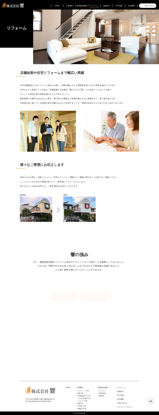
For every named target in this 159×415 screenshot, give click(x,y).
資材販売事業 (82, 6)
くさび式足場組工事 (83, 398)
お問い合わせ (149, 6)
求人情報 (119, 6)
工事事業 (69, 6)
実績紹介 (106, 6)
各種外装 (101, 396)
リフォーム (94, 6)
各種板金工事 (81, 408)
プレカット (102, 391)
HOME (57, 6)
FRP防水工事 (81, 406)
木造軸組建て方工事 (83, 396)
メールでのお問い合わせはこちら (65, 297)
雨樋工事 (80, 403)
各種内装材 (102, 393)
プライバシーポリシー (125, 407)
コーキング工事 (82, 401)
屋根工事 (80, 393)
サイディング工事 (83, 391)
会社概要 (131, 6)
